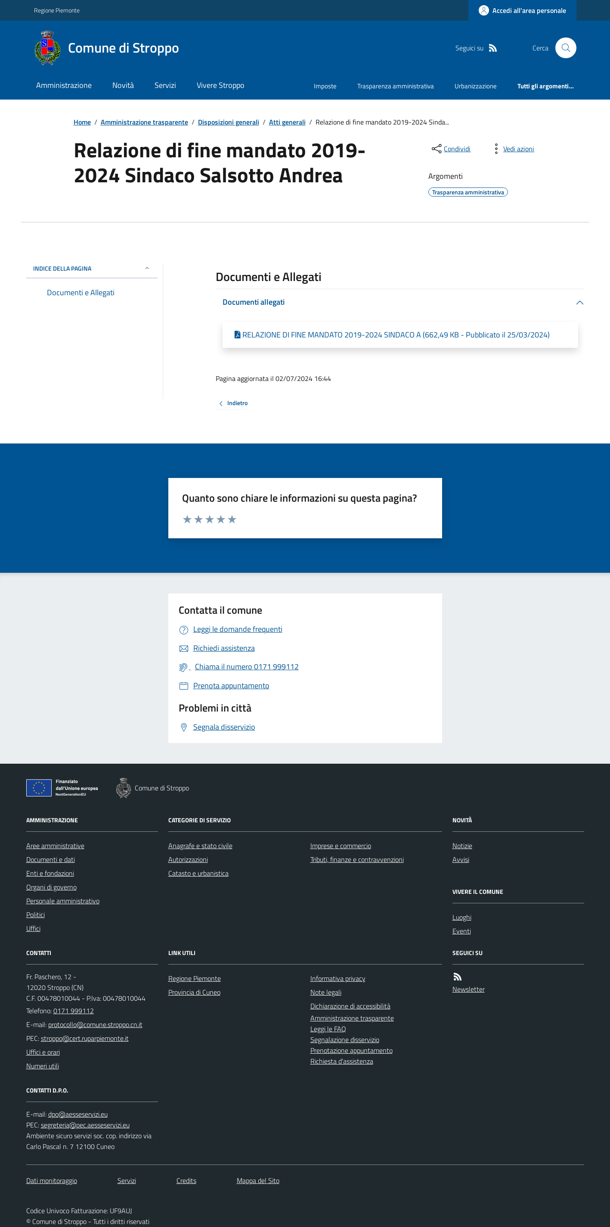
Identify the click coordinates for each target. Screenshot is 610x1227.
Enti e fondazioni (50, 873)
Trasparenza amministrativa (395, 86)
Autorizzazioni (188, 859)
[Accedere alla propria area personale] (522, 10)
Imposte (325, 86)
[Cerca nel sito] (562, 47)
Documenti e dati (50, 859)
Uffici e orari (43, 1052)
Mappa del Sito (258, 1180)
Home (82, 122)
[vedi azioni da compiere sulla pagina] (512, 149)
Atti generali (287, 122)
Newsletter (468, 989)
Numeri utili (42, 1066)
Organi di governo (51, 887)
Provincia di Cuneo (194, 992)
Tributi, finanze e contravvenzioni (357, 859)
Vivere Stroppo (221, 85)
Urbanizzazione (476, 86)
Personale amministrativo (62, 901)
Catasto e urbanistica (198, 873)
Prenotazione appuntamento (351, 1050)
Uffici (33, 928)
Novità (123, 85)
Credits (186, 1180)
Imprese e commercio (340, 845)
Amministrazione (64, 85)
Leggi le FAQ (328, 1029)
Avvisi (460, 859)
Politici (35, 914)
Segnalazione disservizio (344, 1039)
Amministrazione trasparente (144, 122)
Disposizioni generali (228, 122)
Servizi (165, 85)
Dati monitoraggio (51, 1180)
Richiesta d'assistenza (341, 1061)
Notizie (462, 845)
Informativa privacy (337, 978)
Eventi (461, 931)
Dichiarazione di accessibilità (350, 1006)
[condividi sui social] (450, 149)
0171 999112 (73, 1010)
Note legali (325, 992)
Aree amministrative (55, 845)
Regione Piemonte (57, 10)
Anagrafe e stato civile (200, 845)
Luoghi (461, 917)
